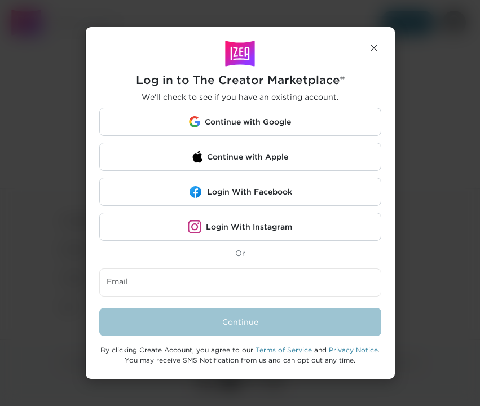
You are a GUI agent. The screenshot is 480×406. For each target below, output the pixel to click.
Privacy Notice (353, 350)
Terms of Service (284, 350)
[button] (374, 48)
